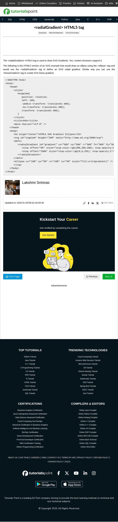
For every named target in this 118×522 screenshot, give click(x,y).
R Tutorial (30, 379)
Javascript (49, 19)
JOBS (43, 458)
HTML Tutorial (30, 383)
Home (10, 3)
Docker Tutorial (88, 375)
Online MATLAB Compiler (88, 436)
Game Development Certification (30, 436)
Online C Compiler (88, 422)
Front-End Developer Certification (30, 440)
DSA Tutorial (88, 383)
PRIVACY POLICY (84, 458)
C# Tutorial (30, 372)
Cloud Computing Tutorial (88, 357)
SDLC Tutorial (88, 390)
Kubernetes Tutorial (88, 379)
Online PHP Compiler (88, 433)
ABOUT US (12, 458)
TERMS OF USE (68, 458)
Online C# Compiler (88, 429)
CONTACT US (54, 458)
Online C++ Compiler (88, 425)
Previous (91, 276)
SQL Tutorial (30, 394)
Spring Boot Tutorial (88, 386)
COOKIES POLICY (55, 462)
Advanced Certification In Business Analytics (30, 425)
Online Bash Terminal (88, 440)
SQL (10, 19)
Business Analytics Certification (30, 411)
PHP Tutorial (30, 375)
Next (108, 276)
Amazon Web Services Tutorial (88, 361)
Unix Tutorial (88, 394)
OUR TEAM (24, 458)
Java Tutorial (30, 361)
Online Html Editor (88, 447)
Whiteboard (25, 3)
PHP (109, 19)
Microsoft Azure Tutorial (87, 364)
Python (64, 19)
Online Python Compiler (87, 414)
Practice (65, 3)
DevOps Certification (30, 433)
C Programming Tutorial (30, 368)
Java (77, 19)
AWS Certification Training (30, 444)
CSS (35, 19)
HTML (22, 19)
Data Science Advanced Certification (30, 418)
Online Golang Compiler (88, 418)
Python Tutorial (30, 357)
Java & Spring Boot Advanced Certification (30, 414)
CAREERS (35, 458)
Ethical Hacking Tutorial (87, 372)
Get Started (48, 235)
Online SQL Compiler (87, 444)
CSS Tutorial (30, 386)
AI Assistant (95, 3)
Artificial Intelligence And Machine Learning (30, 429)
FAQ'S (67, 462)
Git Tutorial (88, 368)
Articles (78, 3)
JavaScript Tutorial (30, 390)
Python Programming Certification (30, 447)
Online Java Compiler (88, 411)
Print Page (13, 276)
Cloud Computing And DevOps (30, 422)
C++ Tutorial (30, 364)
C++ (98, 19)
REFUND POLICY (101, 458)
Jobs (109, 3)
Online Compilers (46, 3)
